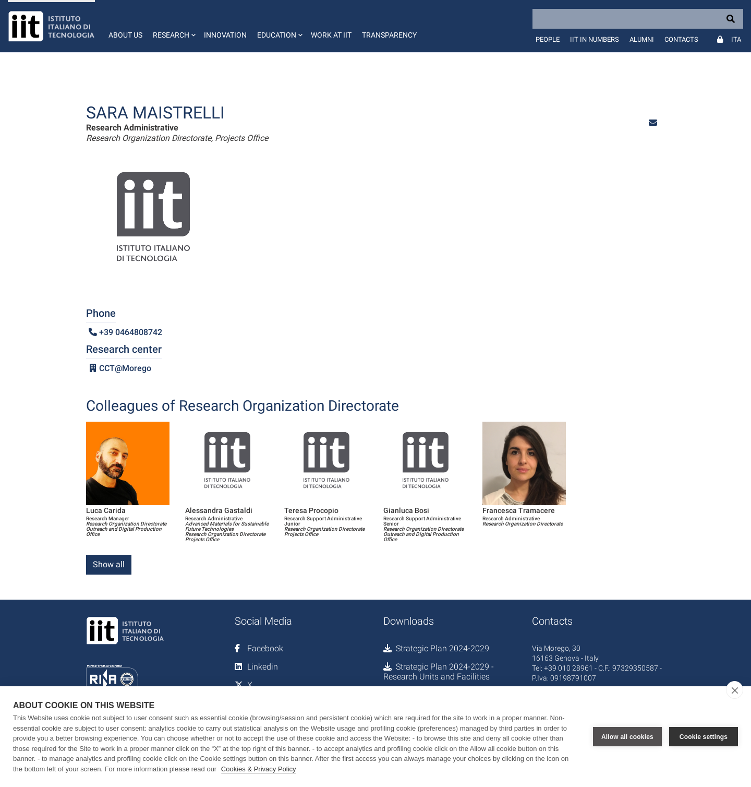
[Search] (637, 19)
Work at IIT (331, 35)
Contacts (681, 39)
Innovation (225, 35)
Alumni (641, 39)
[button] (173, 26)
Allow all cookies (627, 737)
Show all (109, 564)
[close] (734, 690)
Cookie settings (704, 737)
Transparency (389, 35)
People (548, 39)
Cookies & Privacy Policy (258, 769)
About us (125, 35)
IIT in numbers (594, 39)
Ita (736, 39)
